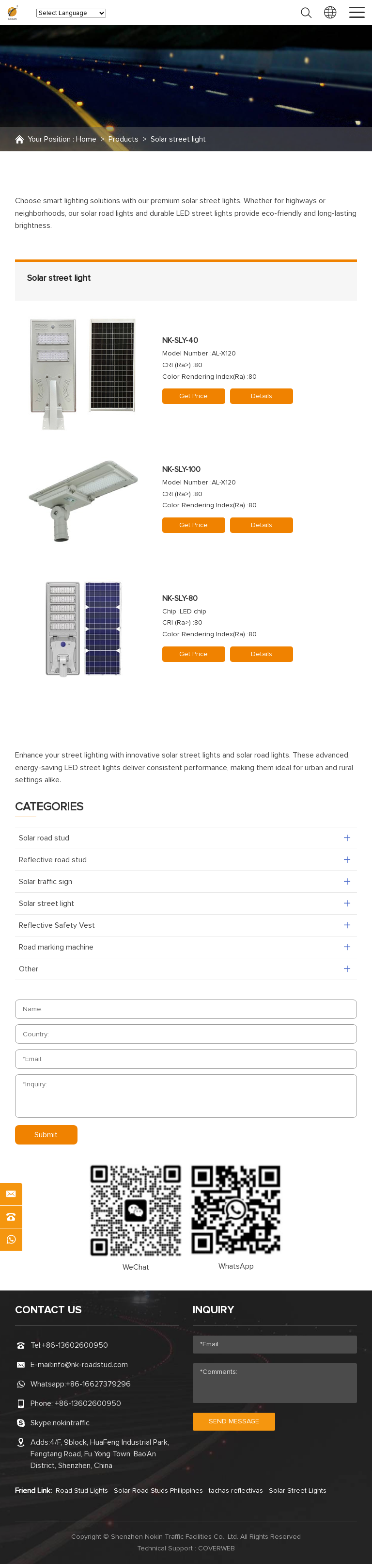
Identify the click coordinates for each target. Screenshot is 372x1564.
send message (234, 1421)
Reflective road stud (53, 860)
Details (261, 396)
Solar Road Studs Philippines (158, 1490)
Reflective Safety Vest (57, 925)
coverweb (216, 1548)
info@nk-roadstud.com (90, 1365)
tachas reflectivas (236, 1490)
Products (123, 139)
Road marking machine (56, 947)
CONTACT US (48, 1310)
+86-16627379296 (98, 1384)
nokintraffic (71, 1423)
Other (28, 969)
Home (86, 139)
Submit (46, 1135)
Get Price (193, 396)
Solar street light (178, 139)
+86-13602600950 (75, 1345)
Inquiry (213, 1310)
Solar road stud (44, 838)
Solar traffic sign (45, 882)
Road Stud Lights (82, 1490)
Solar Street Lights (297, 1490)
